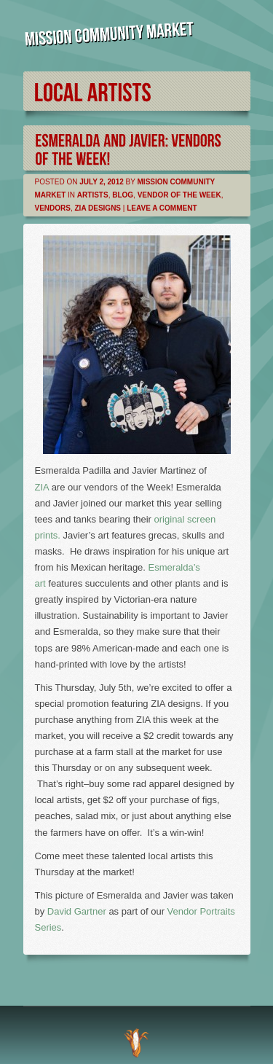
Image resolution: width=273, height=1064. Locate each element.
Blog (122, 195)
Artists (92, 195)
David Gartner (76, 911)
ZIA (42, 487)
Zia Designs (98, 208)
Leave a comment (162, 208)
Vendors (53, 208)
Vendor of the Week (179, 195)
